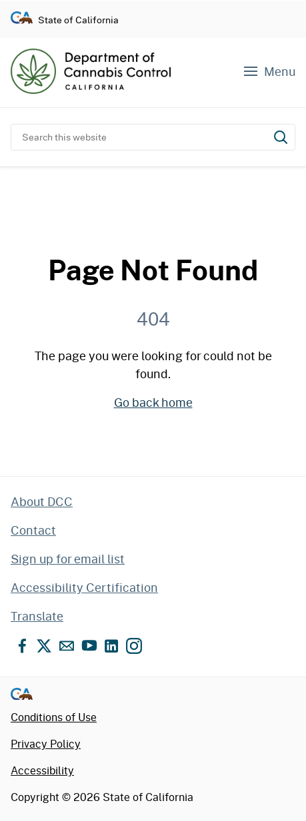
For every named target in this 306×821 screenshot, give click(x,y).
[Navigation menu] (268, 72)
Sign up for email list (68, 558)
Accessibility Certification (84, 587)
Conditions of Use (54, 716)
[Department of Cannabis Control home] (91, 71)
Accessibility (42, 770)
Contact (33, 530)
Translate (37, 616)
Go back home (153, 402)
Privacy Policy (46, 743)
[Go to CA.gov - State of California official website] (22, 20)
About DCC (42, 501)
